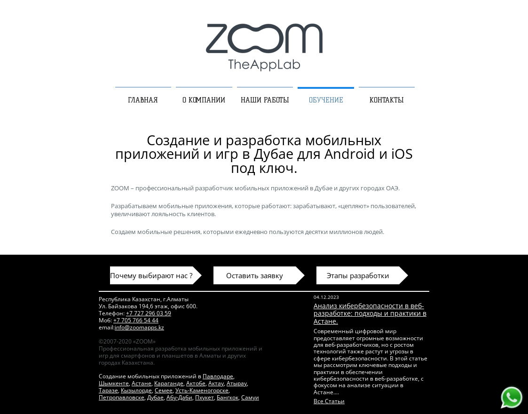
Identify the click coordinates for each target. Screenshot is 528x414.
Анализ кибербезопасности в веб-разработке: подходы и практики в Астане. (370, 313)
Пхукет (204, 397)
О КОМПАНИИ (203, 100)
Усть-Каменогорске (202, 390)
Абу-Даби (179, 397)
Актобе (195, 383)
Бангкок (227, 397)
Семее (164, 390)
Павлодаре (218, 376)
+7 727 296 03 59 (148, 313)
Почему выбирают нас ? (151, 275)
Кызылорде (136, 390)
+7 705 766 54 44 (135, 320)
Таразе (108, 390)
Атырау (237, 383)
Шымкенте (114, 383)
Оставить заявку (254, 275)
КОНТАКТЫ (387, 100)
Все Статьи (329, 401)
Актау (216, 383)
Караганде (168, 383)
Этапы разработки (358, 275)
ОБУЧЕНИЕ (326, 100)
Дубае (155, 397)
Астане (141, 383)
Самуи (250, 397)
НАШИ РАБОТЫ (265, 100)
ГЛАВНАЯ (143, 100)
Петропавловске (121, 397)
